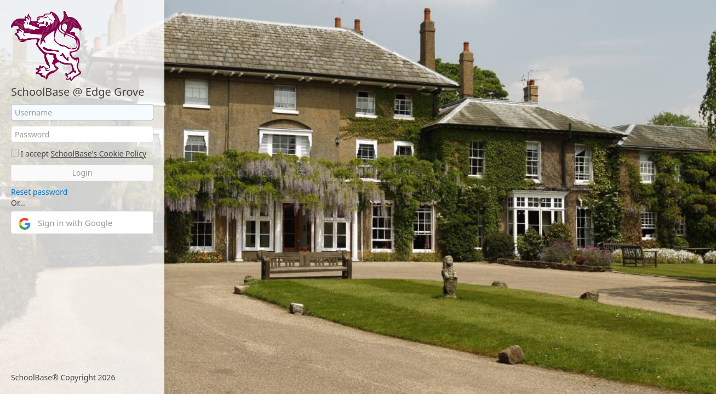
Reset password (39, 192)
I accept (35, 153)
